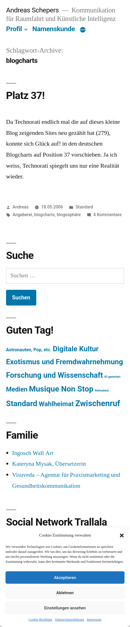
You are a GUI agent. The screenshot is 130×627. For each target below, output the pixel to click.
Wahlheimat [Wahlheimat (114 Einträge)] (56, 404)
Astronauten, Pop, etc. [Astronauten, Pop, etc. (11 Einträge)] (28, 349)
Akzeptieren (65, 577)
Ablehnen (65, 592)
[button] (122, 535)
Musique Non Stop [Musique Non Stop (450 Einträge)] (61, 388)
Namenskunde (53, 29)
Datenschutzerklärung (69, 620)
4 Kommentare (107, 214)
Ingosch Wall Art (32, 453)
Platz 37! (25, 95)
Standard (84, 207)
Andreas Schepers (33, 10)
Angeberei (22, 214)
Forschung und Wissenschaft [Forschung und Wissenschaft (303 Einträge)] (54, 375)
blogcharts (44, 214)
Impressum (94, 620)
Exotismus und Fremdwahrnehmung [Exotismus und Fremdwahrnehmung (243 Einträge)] (64, 362)
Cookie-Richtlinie (40, 620)
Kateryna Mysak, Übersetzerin (49, 464)
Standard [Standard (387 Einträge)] (21, 403)
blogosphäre (69, 214)
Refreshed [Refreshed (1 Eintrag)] (101, 390)
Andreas (21, 207)
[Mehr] (82, 30)
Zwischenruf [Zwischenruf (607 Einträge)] (97, 403)
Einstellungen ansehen (65, 607)
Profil (14, 29)
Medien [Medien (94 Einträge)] (16, 389)
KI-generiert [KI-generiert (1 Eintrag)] (112, 377)
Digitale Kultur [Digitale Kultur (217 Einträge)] (75, 349)
